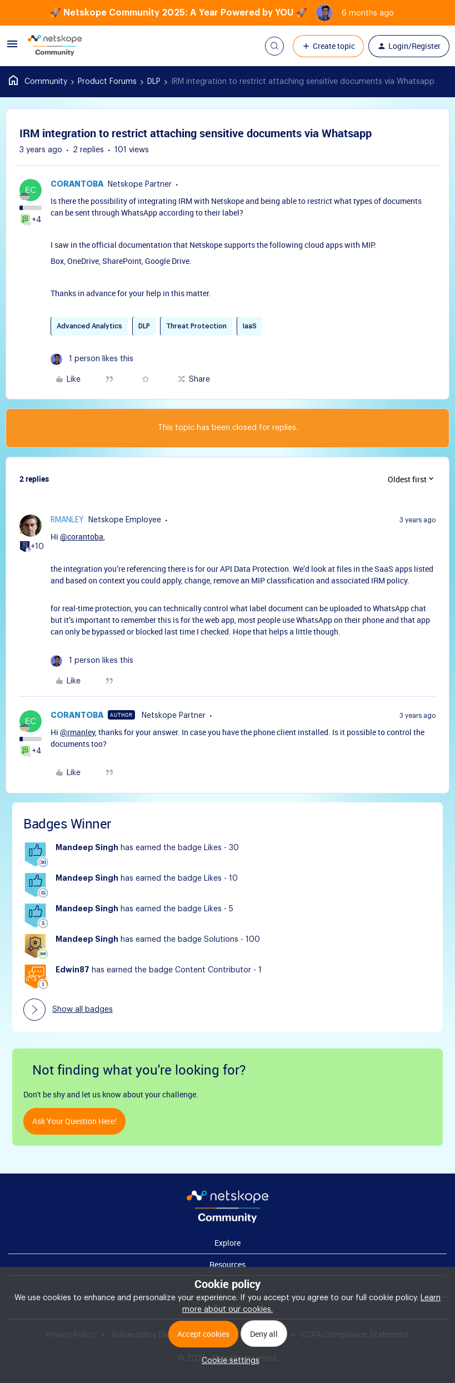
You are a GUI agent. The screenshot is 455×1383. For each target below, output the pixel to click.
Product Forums (107, 82)
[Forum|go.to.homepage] (55, 46)
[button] (12, 48)
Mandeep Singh (87, 848)
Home (38, 81)
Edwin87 (72, 970)
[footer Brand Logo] (227, 1221)
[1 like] (92, 359)
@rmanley (77, 732)
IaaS (250, 326)
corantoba (77, 184)
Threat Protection (196, 326)
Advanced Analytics (89, 326)
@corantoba (81, 536)
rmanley (67, 520)
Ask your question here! (74, 1121)
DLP (154, 82)
